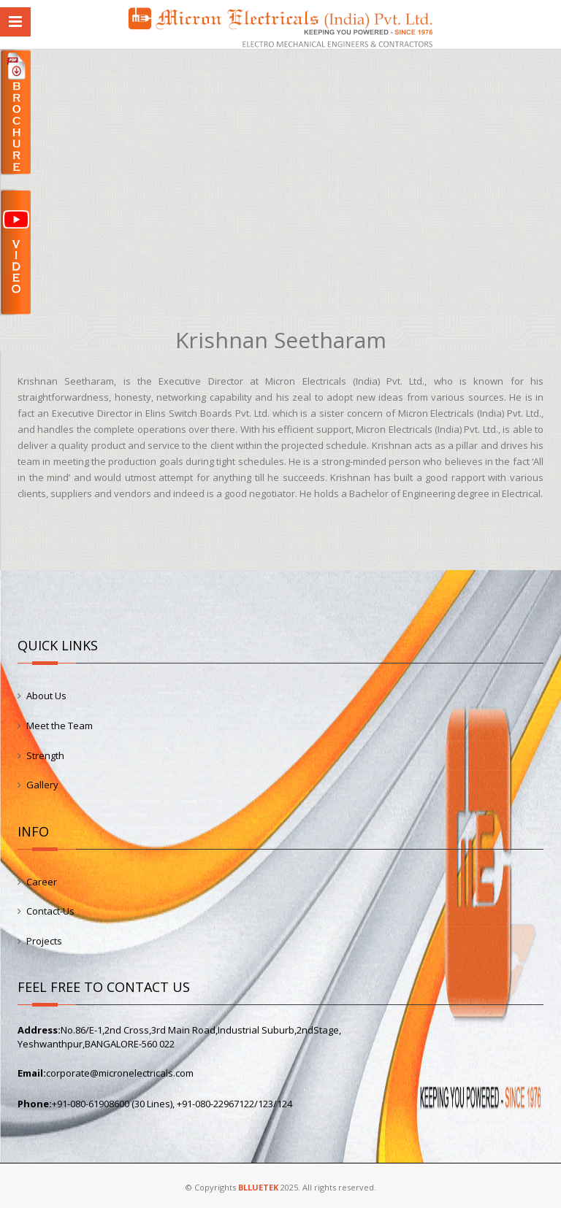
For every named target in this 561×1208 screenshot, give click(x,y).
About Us (46, 695)
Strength (45, 755)
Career (41, 881)
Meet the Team (59, 725)
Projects (44, 940)
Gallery (42, 784)
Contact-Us (50, 910)
